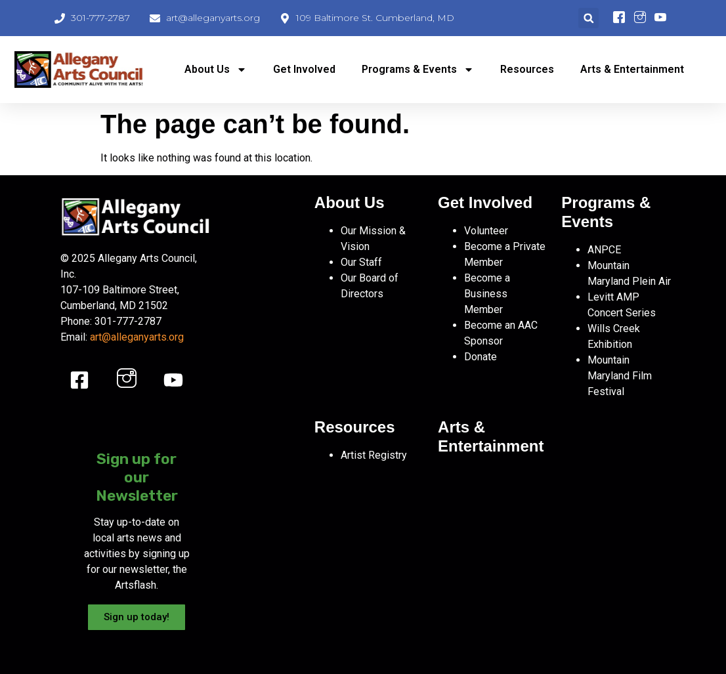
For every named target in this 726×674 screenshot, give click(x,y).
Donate (480, 356)
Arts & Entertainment (632, 69)
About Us (215, 69)
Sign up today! (136, 617)
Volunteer (486, 230)
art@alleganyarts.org (137, 337)
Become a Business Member (487, 294)
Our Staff (361, 262)
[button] (588, 18)
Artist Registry (374, 455)
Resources (527, 69)
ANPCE (604, 249)
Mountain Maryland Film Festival (619, 376)
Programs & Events (418, 69)
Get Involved (304, 69)
